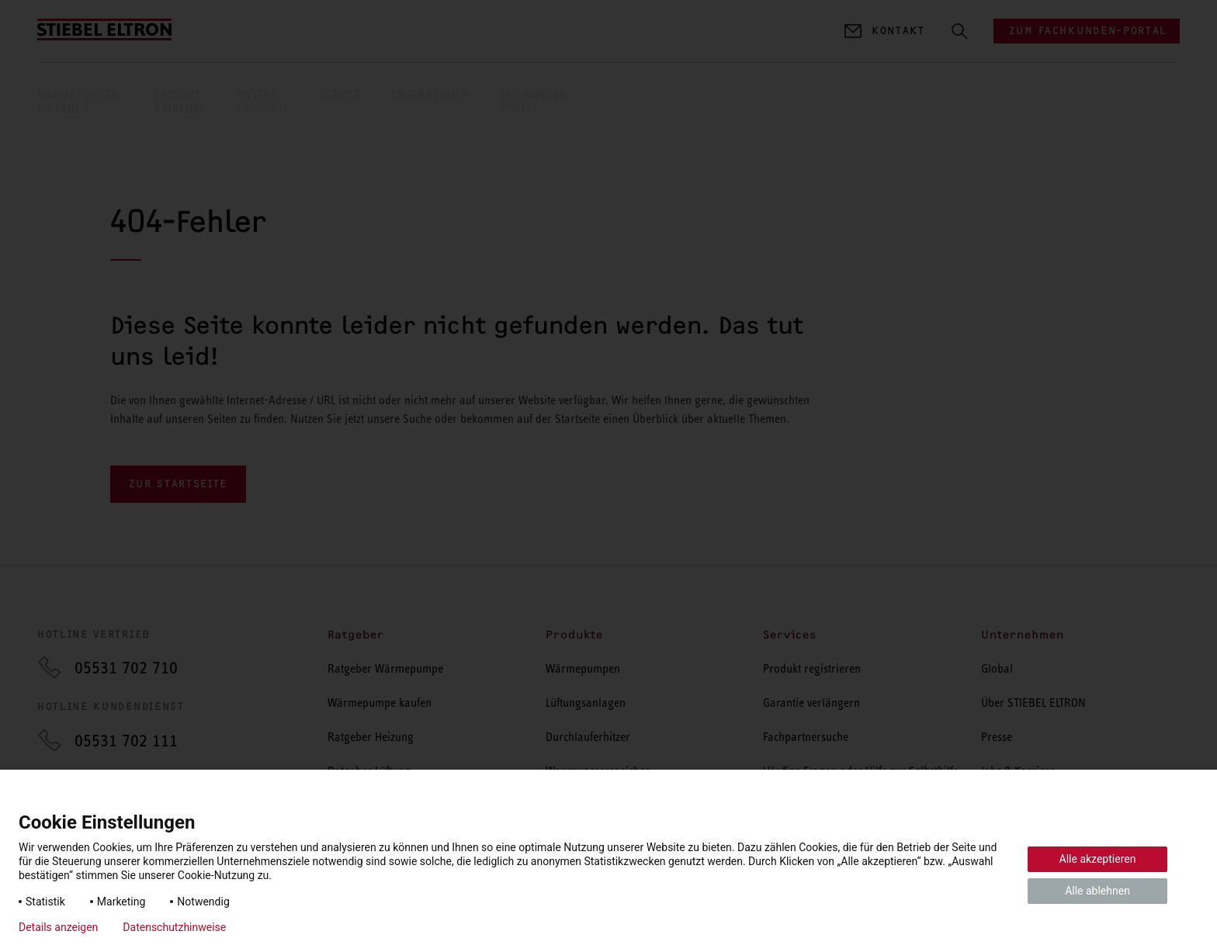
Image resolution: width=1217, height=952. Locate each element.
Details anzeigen (58, 927)
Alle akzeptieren (1097, 859)
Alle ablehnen (1097, 890)
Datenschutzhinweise (174, 927)
